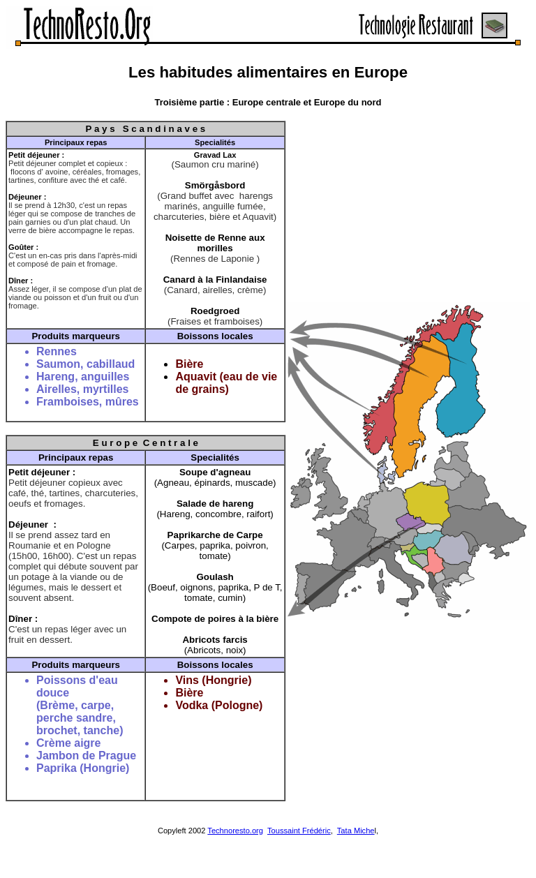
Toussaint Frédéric (299, 830)
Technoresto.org (235, 830)
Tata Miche (356, 830)
